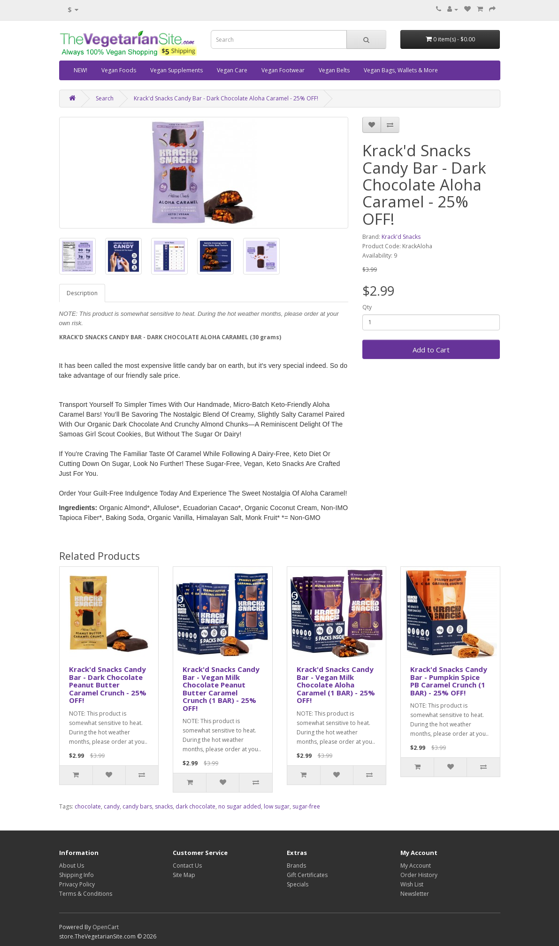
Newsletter (414, 894)
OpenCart (105, 927)
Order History (418, 875)
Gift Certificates (307, 875)
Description (82, 293)
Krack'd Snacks (401, 237)
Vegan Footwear (283, 70)
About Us (71, 866)
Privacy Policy (77, 884)
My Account (415, 866)
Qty (367, 307)
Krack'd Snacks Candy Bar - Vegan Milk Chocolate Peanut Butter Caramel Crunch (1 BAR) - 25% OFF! (221, 688)
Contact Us (187, 866)
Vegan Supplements (176, 70)
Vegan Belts (334, 70)
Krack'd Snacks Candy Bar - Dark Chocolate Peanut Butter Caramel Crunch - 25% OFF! (107, 684)
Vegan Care (232, 70)
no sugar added (239, 806)
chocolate (88, 806)
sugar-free (306, 806)
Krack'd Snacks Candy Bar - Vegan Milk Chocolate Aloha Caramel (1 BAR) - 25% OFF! (336, 684)
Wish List (411, 884)
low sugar (277, 806)
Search (105, 98)
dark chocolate (195, 806)
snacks (164, 806)
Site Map (184, 875)
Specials (297, 884)
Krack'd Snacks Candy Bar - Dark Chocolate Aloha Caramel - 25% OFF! (226, 98)
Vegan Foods (118, 70)
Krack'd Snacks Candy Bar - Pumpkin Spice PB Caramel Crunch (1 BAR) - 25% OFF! (448, 680)
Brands (296, 866)
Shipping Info (76, 875)
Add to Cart (431, 349)
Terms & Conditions (85, 894)
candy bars (137, 806)
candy (112, 806)
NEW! (80, 70)
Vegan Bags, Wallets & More (401, 70)
